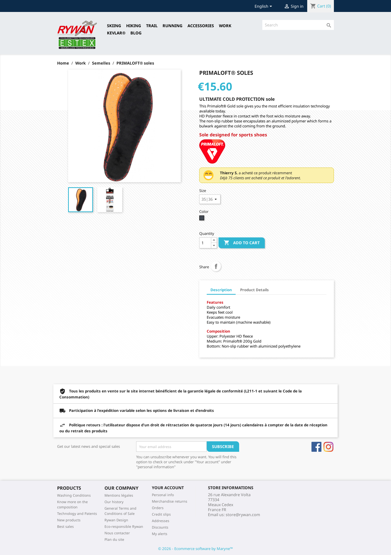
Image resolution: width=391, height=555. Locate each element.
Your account (168, 487)
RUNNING (173, 25)
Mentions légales (118, 495)
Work (225, 25)
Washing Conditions (74, 495)
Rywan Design (116, 520)
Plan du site (114, 539)
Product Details (254, 289)
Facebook (316, 447)
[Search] (298, 25)
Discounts (160, 527)
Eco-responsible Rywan (123, 526)
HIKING (133, 25)
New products (69, 520)
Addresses (160, 520)
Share (216, 266)
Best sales (65, 526)
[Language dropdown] (264, 7)
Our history (113, 501)
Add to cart (242, 243)
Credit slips (161, 514)
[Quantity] (205, 242)
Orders (158, 507)
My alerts (159, 533)
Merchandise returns (169, 501)
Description (221, 289)
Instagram (328, 447)
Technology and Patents (77, 513)
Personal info (163, 494)
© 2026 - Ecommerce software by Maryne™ (195, 548)
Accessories (201, 25)
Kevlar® (116, 33)
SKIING (114, 25)
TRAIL (152, 25)
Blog (136, 33)
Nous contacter (117, 533)
